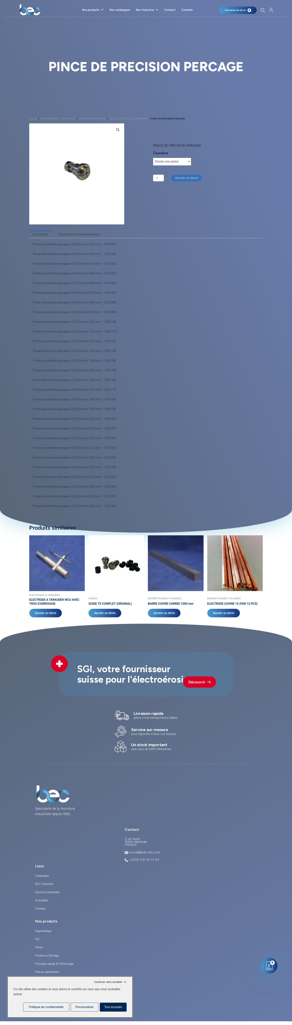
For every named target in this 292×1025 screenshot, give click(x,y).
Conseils (187, 10)
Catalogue (42, 876)
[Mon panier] (238, 10)
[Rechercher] (262, 10)
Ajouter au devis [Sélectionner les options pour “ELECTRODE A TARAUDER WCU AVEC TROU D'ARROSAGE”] (45, 613)
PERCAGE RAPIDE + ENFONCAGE (58, 118)
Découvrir (199, 682)
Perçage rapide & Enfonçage (54, 964)
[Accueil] (30, 10)
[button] (118, 129)
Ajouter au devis (186, 178)
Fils (37, 939)
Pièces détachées (47, 972)
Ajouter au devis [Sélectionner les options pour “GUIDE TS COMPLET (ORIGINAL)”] (104, 613)
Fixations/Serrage (47, 955)
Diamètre (160, 153)
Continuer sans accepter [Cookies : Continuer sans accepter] (108, 981)
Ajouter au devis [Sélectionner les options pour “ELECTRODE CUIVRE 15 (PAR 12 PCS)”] (223, 613)
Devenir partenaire (47, 892)
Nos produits (90, 10)
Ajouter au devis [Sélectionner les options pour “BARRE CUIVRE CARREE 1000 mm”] (164, 613)
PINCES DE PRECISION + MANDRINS (128, 118)
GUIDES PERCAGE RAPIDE (92, 118)
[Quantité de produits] (158, 178)
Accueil (33, 118)
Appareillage (43, 931)
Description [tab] (40, 234)
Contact (169, 10)
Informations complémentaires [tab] (79, 234)
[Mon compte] (271, 10)
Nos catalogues (120, 10)
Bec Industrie (145, 10)
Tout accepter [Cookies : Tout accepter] (113, 1007)
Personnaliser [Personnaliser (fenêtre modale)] (84, 1007)
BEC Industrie (44, 884)
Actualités (41, 900)
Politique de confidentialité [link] (46, 1007)
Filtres (39, 947)
